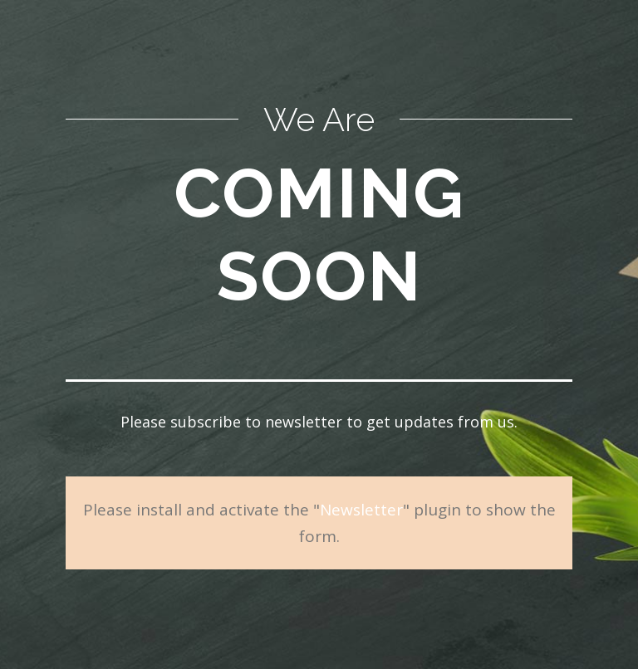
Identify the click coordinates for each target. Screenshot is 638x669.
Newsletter (361, 509)
